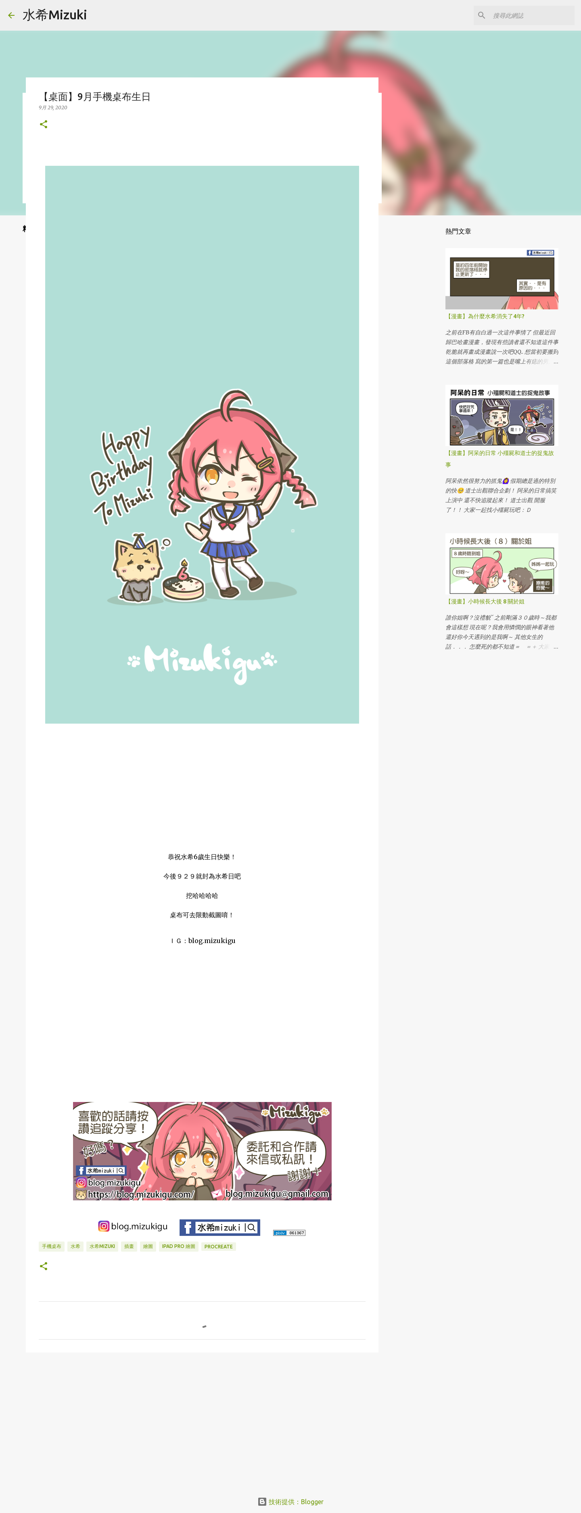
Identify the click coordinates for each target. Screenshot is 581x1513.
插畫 (129, 1246)
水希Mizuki (55, 14)
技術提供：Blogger (290, 1501)
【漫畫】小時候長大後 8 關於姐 (485, 601)
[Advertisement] (202, 1421)
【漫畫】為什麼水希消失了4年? (485, 316)
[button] (43, 124)
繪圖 (148, 1246)
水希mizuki (102, 1246)
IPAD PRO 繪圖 (178, 1246)
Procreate (219, 1246)
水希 (75, 1246)
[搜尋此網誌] (532, 15)
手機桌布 (51, 1246)
